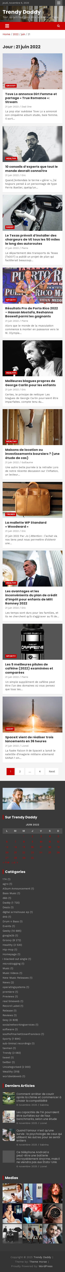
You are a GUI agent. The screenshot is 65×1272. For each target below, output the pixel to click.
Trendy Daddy (22, 12)
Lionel (25, 745)
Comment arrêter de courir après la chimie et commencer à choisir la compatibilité (38, 1097)
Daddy (10, 227)
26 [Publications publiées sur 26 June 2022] (58, 852)
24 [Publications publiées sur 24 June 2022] (40, 852)
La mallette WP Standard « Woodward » (25, 524)
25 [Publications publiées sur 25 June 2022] (49, 852)
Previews (8, 996)
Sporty (11, 300)
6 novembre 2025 (26, 1104)
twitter (7, 1062)
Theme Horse (38, 1261)
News (6, 982)
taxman (7, 1048)
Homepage (10, 954)
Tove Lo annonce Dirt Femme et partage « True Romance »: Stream (31, 98)
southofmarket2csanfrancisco (21, 1034)
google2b (8, 935)
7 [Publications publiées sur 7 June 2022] (15, 841)
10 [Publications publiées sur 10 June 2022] (41, 841)
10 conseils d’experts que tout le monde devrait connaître (31, 168)
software (8, 1029)
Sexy (5, 1020)
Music (6, 968)
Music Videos (11, 973)
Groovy (11, 85)
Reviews (8, 1015)
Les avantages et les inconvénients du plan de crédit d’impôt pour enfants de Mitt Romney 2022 (31, 597)
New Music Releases (16, 977)
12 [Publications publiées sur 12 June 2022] (58, 841)
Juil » (15, 862)
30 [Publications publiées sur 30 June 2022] (32, 857)
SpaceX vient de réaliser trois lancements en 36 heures (29, 739)
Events (7, 926)
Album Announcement (16, 888)
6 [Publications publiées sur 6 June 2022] (7, 841)
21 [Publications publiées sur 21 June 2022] (15, 852)
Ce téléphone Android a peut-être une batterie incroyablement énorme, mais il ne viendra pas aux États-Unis (38, 1157)
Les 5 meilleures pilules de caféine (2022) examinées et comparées (29, 668)
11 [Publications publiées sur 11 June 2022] (50, 841)
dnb (5, 916)
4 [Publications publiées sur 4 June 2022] (50, 836)
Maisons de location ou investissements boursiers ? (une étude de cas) (32, 454)
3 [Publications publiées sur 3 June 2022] (41, 836)
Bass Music (9, 893)
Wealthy (11, 441)
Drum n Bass (11, 921)
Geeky (9, 729)
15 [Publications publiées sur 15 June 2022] (24, 847)
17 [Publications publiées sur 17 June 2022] (41, 847)
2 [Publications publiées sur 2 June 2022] (32, 836)
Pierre (24, 248)
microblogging (12, 963)
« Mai (6, 862)
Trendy (10, 514)
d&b (5, 898)
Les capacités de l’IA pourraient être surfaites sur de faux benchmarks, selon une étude (37, 1115)
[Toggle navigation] (7, 26)
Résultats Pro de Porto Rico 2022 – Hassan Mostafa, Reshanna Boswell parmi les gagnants (31, 312)
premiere (8, 991)
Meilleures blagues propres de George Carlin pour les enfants (30, 383)
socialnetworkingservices (19, 1024)
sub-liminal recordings (17, 1043)
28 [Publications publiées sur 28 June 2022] (15, 857)
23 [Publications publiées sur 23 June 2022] (32, 852)
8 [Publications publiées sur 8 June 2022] (24, 841)
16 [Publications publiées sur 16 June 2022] (32, 847)
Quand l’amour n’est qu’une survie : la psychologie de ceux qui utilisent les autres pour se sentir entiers (39, 1135)
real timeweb (11, 1001)
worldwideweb (12, 1076)
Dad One (26, 106)
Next (52, 771)
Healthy (11, 158)
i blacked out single (15, 959)
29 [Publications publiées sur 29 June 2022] (23, 857)
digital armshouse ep (16, 912)
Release (8, 1010)
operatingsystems (14, 987)
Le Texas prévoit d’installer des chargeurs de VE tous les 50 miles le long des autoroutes (32, 239)
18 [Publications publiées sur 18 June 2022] (49, 847)
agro (5, 883)
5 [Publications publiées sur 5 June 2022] (58, 836)
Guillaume (27, 462)
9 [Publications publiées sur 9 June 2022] (32, 841)
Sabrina (44, 1104)
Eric (23, 175)
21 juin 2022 (12, 106)
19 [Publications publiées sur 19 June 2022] (58, 847)
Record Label (11, 1005)
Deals (6, 907)
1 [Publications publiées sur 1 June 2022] (23, 836)
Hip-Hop (8, 949)
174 (5, 879)
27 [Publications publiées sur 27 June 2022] (6, 857)
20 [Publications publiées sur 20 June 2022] (6, 852)
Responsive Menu (58, 3)
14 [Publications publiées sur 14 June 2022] (15, 847)
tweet (6, 1057)
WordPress (46, 1266)
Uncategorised (12, 1066)
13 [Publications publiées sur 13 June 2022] (7, 847)
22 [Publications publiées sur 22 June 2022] (23, 852)
